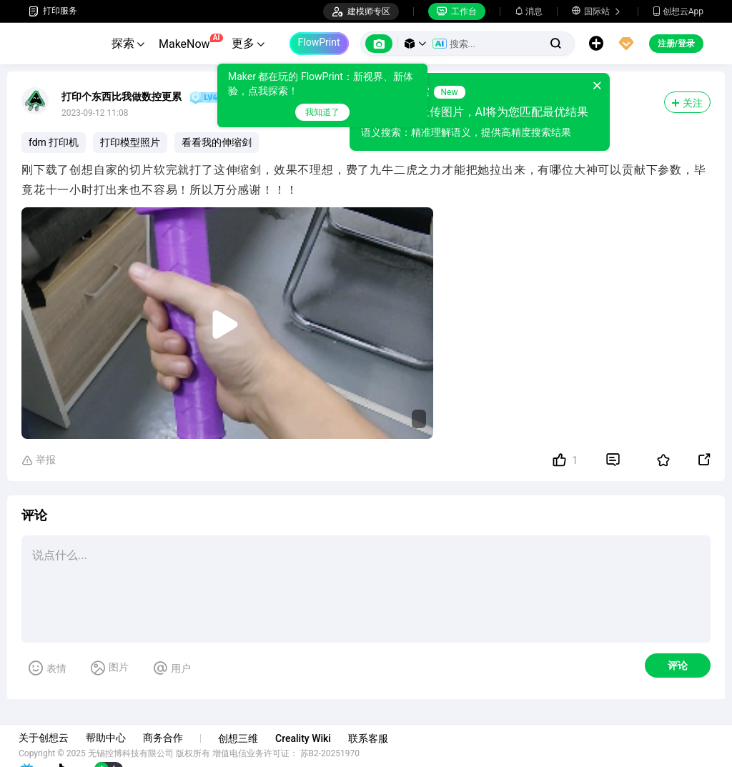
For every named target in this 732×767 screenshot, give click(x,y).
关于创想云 (54, 737)
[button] (415, 44)
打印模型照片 (130, 142)
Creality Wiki (313, 738)
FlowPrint (319, 42)
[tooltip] (322, 95)
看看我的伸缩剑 (217, 142)
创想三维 (248, 738)
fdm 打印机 (54, 142)
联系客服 (378, 738)
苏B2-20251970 (340, 753)
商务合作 (173, 737)
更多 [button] (248, 43)
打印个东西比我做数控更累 (121, 96)
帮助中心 (116, 737)
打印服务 (53, 11)
